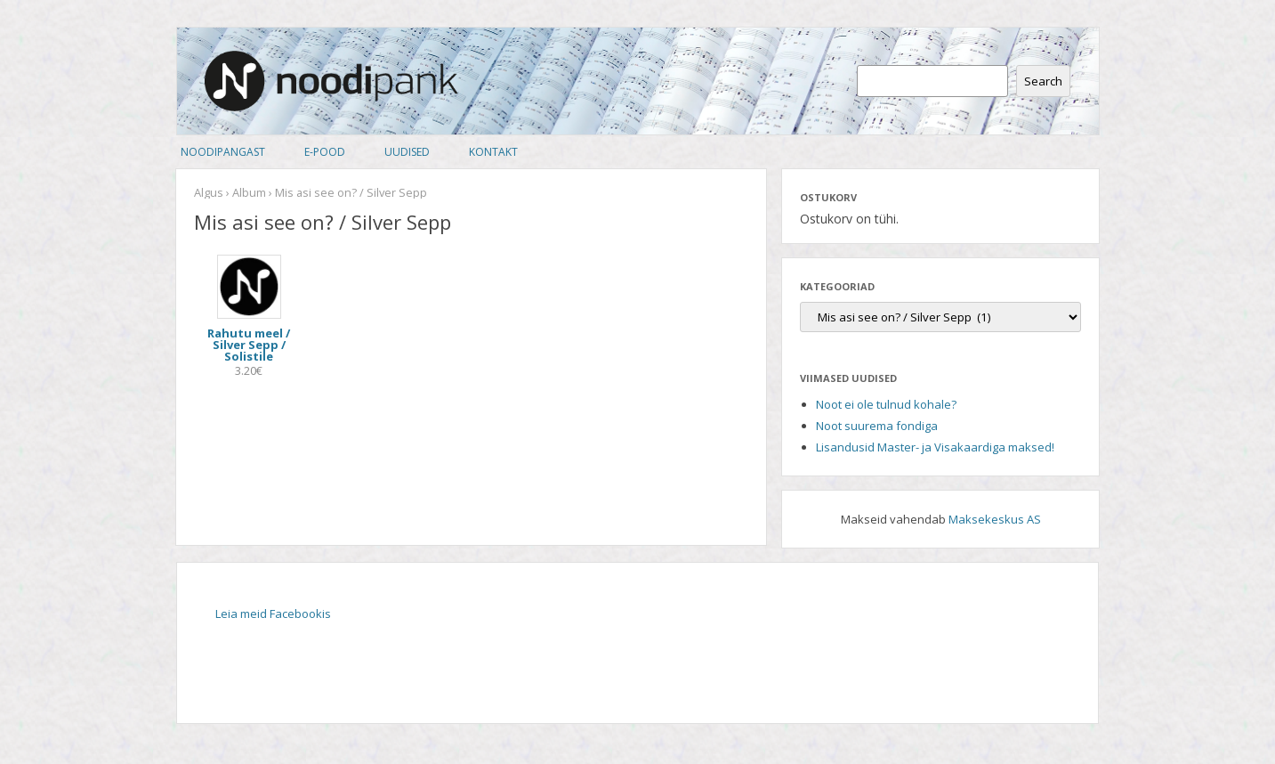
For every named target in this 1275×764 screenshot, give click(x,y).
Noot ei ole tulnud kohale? (886, 404)
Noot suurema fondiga (877, 426)
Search (1043, 81)
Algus (208, 192)
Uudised (407, 151)
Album (249, 192)
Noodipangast (223, 151)
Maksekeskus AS (994, 519)
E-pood (324, 151)
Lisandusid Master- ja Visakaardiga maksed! (935, 447)
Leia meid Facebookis (273, 614)
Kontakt (493, 151)
